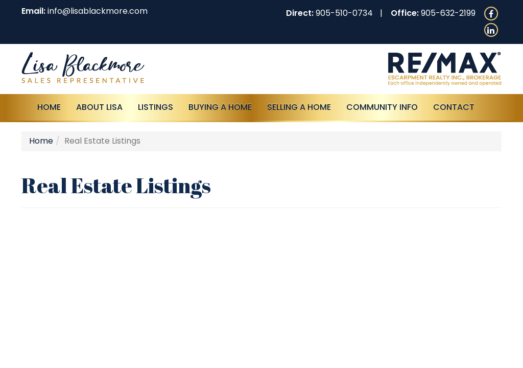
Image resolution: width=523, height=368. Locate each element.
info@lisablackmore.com (97, 11)
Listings (155, 107)
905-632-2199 (448, 13)
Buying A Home (220, 107)
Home (49, 107)
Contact (453, 107)
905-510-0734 (344, 13)
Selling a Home (299, 107)
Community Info (382, 107)
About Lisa (99, 107)
